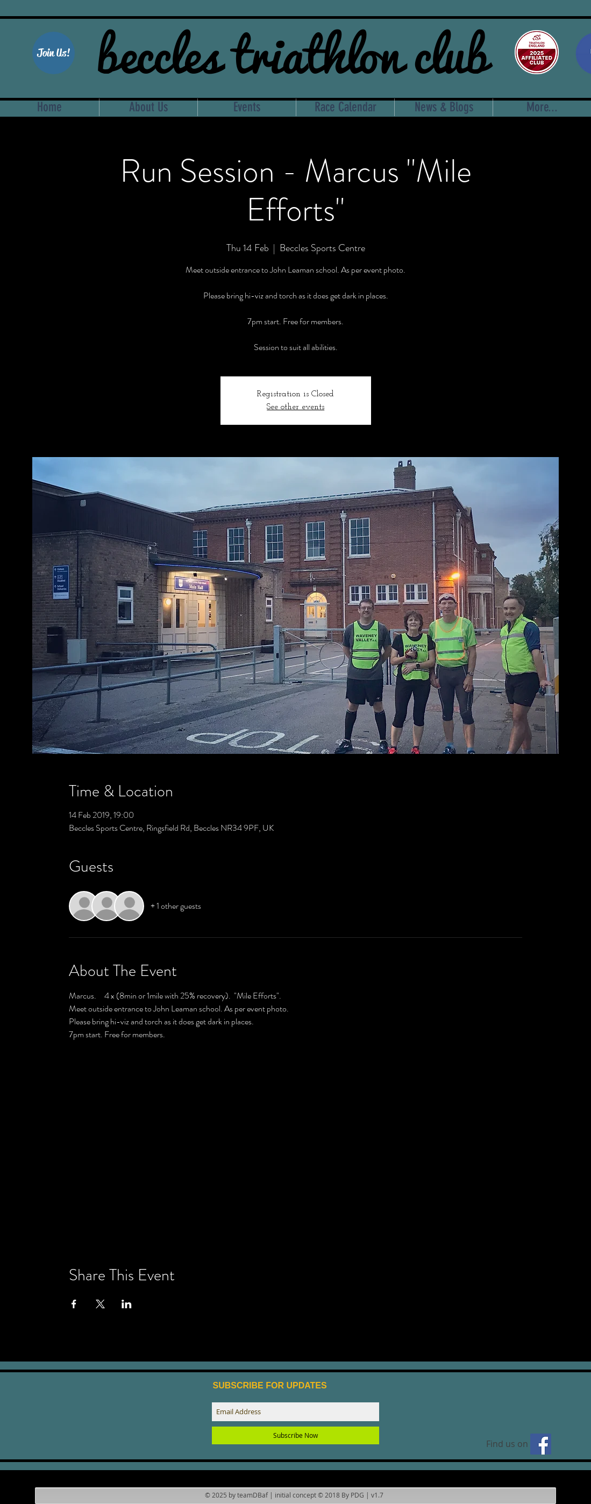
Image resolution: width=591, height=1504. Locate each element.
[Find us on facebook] (540, 1444)
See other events (295, 407)
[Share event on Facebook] (74, 1304)
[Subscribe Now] (295, 1435)
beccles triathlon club (292, 51)
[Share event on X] (100, 1304)
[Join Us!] (53, 53)
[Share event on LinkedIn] (127, 1304)
